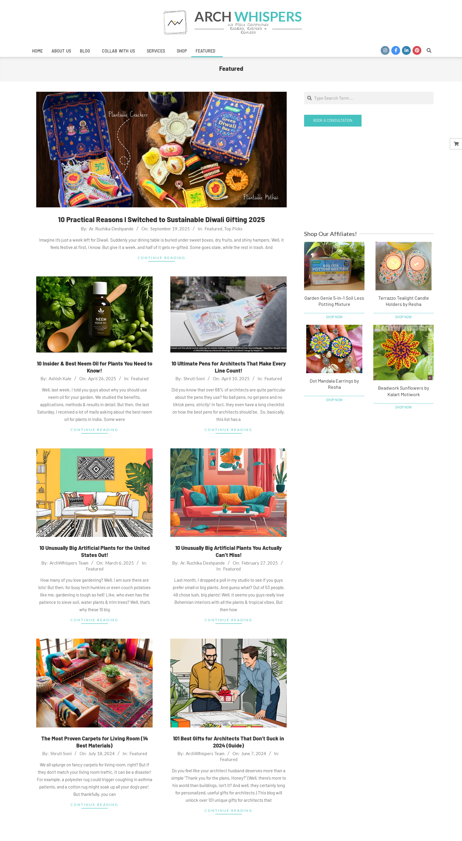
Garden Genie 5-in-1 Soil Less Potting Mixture (334, 301)
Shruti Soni (194, 378)
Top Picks (233, 228)
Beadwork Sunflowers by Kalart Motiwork (403, 391)
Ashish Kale (60, 378)
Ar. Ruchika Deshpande (111, 228)
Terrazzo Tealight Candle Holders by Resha (403, 301)
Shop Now (334, 317)
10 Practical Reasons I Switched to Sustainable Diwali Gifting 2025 (161, 219)
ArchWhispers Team (69, 562)
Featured (213, 228)
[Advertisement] (369, 178)
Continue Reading (162, 257)
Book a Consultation (332, 120)
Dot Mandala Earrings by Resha (334, 384)
